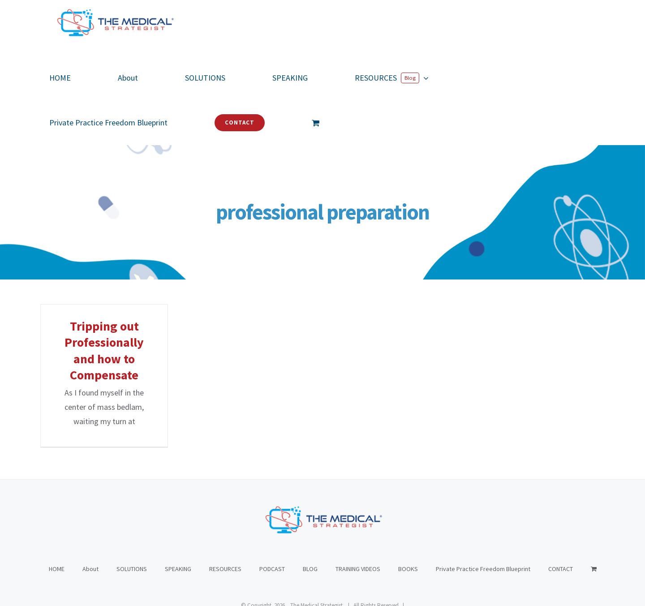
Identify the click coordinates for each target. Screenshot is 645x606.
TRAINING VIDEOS (357, 524)
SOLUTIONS (131, 524)
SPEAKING (178, 524)
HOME (56, 524)
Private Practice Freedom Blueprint (483, 524)
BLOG (310, 524)
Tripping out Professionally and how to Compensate (104, 350)
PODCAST (272, 524)
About (90, 524)
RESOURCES (225, 524)
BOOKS (408, 524)
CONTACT (560, 524)
